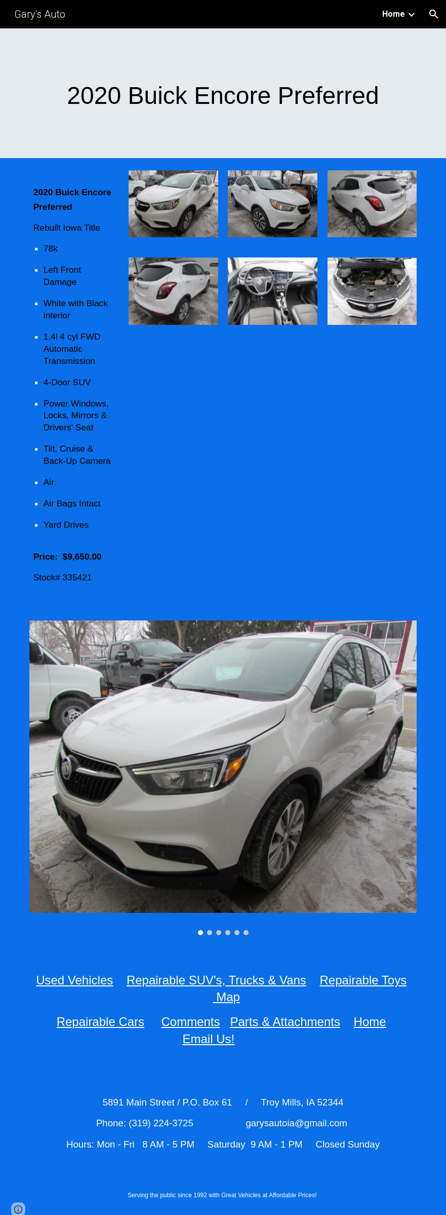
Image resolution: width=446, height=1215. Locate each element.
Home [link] (393, 14)
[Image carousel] (223, 777)
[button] (434, 14)
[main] (223, 93)
